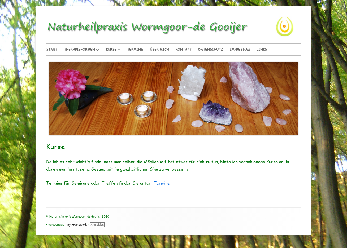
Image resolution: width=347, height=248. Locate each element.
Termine (135, 49)
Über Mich (159, 49)
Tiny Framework (76, 225)
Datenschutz (210, 49)
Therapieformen (79, 49)
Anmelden (97, 225)
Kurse (111, 49)
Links (262, 49)
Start (51, 49)
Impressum (240, 49)
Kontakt (183, 49)
